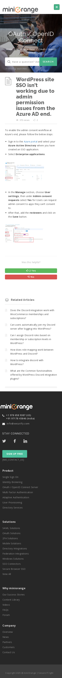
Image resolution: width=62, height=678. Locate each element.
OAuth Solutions (11, 533)
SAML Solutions (11, 528)
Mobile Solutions (11, 543)
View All (6, 574)
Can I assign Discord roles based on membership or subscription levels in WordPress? (30, 339)
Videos (6, 604)
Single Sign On (10, 477)
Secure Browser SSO (13, 568)
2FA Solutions (10, 538)
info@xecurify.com (18, 423)
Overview (7, 631)
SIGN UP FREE (14, 453)
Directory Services (12, 507)
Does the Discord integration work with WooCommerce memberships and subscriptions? (32, 314)
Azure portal (31, 141)
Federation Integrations (15, 553)
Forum (6, 614)
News (5, 637)
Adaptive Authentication (15, 497)
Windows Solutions (13, 558)
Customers (8, 647)
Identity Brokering (12, 482)
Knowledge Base (26, 49)
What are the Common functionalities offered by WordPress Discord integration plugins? (33, 374)
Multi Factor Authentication (17, 492)
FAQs (5, 609)
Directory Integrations (14, 548)
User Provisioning (12, 502)
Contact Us (8, 652)
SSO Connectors (11, 563)
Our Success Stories (13, 594)
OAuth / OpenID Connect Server (20, 487)
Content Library (11, 599)
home (9, 49)
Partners (7, 642)
